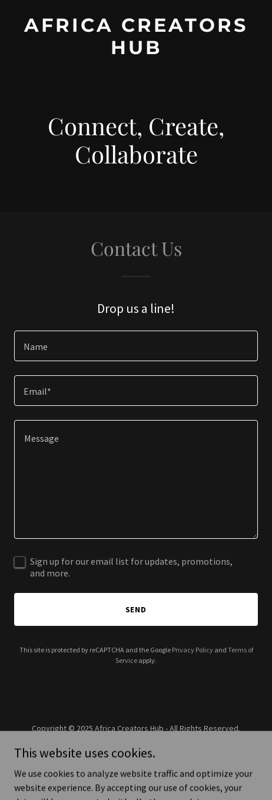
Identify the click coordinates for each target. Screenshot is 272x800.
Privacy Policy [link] (192, 649)
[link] (136, 50)
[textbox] (136, 346)
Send (136, 609)
